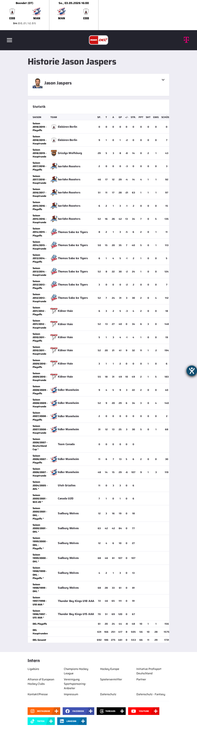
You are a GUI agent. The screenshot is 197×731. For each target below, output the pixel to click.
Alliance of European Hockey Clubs (41, 681)
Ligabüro (33, 669)
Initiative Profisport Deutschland (148, 671)
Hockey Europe (109, 669)
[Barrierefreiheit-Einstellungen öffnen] (192, 371)
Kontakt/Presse (38, 694)
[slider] (98, 15)
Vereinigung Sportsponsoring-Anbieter (75, 683)
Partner (141, 679)
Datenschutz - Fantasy (150, 694)
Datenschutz (108, 694)
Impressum (71, 694)
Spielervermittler (111, 679)
